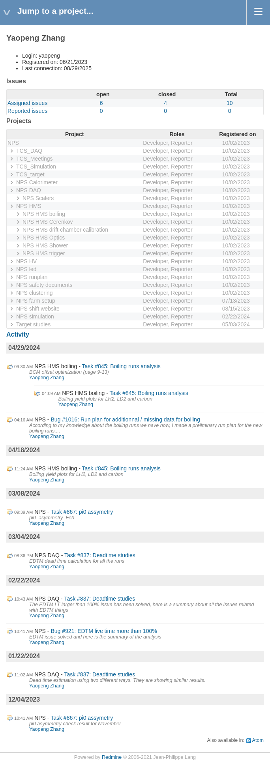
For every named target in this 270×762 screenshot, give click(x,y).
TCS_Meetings (34, 158)
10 (230, 103)
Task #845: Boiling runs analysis (121, 366)
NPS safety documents (44, 285)
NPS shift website (38, 308)
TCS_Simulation (36, 166)
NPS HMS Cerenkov (47, 222)
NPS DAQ (28, 190)
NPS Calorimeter (37, 182)
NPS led (26, 269)
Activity (17, 334)
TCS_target (30, 174)
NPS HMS (28, 206)
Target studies (33, 324)
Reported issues (27, 111)
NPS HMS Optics (43, 237)
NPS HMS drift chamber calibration (65, 230)
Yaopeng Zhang (46, 377)
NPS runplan (31, 277)
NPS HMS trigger (43, 253)
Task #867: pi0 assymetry (82, 512)
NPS (13, 143)
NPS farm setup (35, 301)
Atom (258, 740)
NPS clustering (34, 293)
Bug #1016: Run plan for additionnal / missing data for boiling (125, 419)
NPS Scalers (38, 198)
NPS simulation (35, 316)
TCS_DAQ (29, 151)
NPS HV (26, 261)
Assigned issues (27, 103)
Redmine (112, 757)
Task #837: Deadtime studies (99, 555)
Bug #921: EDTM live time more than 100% (104, 631)
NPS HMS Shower (45, 245)
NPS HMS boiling (43, 214)
